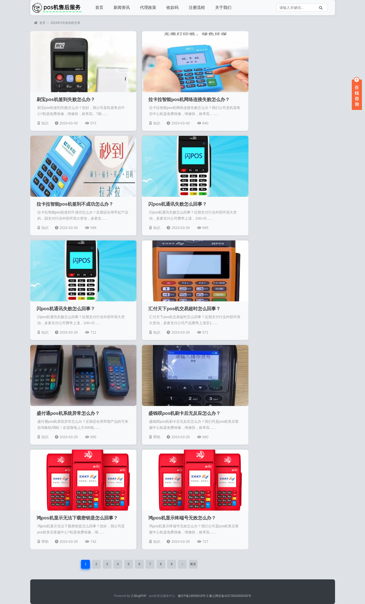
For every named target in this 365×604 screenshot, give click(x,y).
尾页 (193, 564)
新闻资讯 (122, 7)
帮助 (154, 437)
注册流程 (197, 7)
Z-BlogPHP (139, 596)
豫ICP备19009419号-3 (193, 596)
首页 (99, 7)
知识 (43, 123)
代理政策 (148, 7)
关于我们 (223, 7)
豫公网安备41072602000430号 (230, 596)
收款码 (172, 7)
